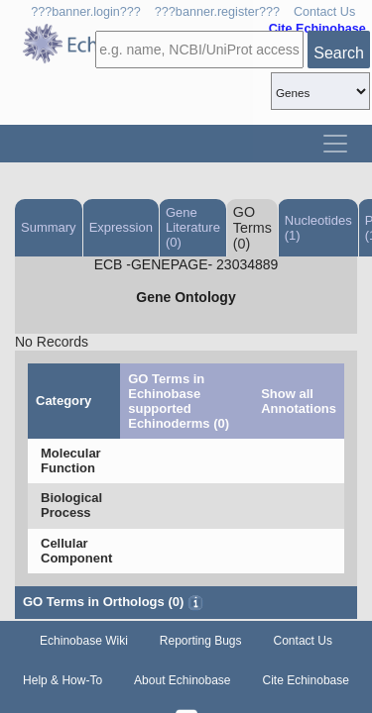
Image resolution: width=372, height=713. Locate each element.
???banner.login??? (86, 12)
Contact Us (324, 12)
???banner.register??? (217, 12)
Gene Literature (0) (193, 227)
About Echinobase (182, 680)
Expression (121, 227)
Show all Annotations (298, 401)
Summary (48, 227)
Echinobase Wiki (84, 641)
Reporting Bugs (201, 641)
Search (338, 53)
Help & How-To (62, 680)
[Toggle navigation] (335, 143)
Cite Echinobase (306, 680)
